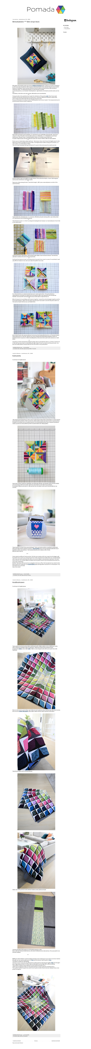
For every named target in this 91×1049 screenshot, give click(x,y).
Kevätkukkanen (18, 582)
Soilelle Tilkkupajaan (23, 711)
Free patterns (67, 28)
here (32, 960)
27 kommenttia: (26, 347)
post (47, 96)
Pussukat (34, 348)
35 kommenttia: (26, 574)
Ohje (18, 348)
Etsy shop (66, 27)
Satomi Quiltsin (36, 548)
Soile (52, 962)
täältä (20, 648)
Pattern (30, 348)
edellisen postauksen (37, 85)
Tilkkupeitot (25, 1036)
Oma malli (21, 348)
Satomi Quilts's (31, 564)
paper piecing (26, 348)
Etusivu (36, 1040)
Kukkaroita (16, 356)
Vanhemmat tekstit (56, 1040)
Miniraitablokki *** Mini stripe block (26, 22)
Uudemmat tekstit (17, 1040)
